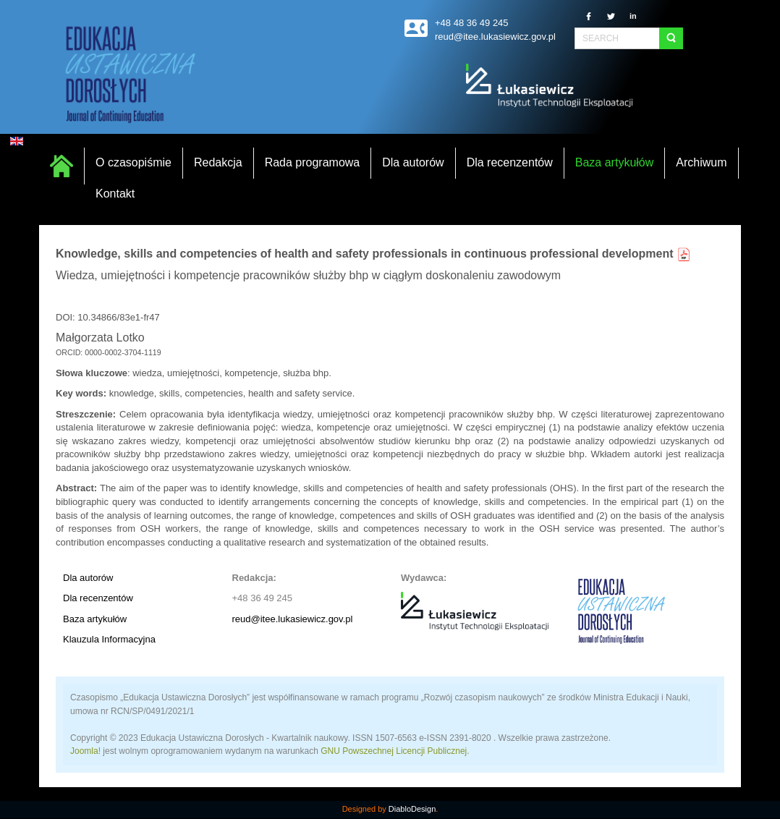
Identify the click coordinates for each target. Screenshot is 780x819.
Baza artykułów (95, 619)
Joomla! (85, 751)
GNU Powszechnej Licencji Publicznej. (395, 751)
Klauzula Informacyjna (109, 639)
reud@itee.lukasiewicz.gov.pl (292, 619)
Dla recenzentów (98, 598)
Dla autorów (88, 577)
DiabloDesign (412, 809)
